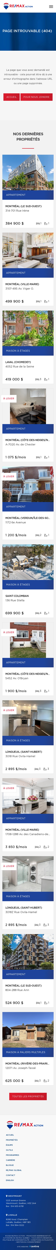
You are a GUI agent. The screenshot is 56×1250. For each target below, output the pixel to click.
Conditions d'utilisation (42, 1240)
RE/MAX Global (14, 1170)
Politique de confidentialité (16, 1240)
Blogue (10, 1165)
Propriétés (12, 1140)
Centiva (34, 1246)
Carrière (10, 1160)
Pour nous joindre (36, 97)
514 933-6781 (17, 1206)
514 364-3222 (17, 1225)
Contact (10, 1175)
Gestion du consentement (28, 1242)
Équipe (9, 1145)
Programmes (12, 1155)
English (10, 1180)
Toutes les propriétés (28, 1097)
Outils (9, 1150)
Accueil (11, 97)
